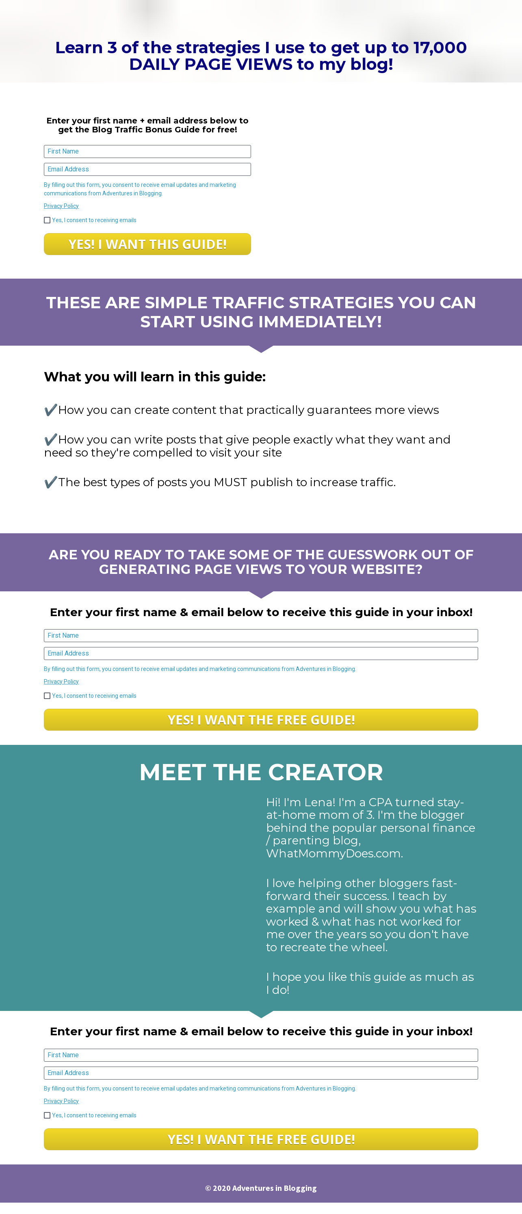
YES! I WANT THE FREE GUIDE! (261, 719)
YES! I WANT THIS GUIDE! (147, 244)
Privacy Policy (61, 206)
